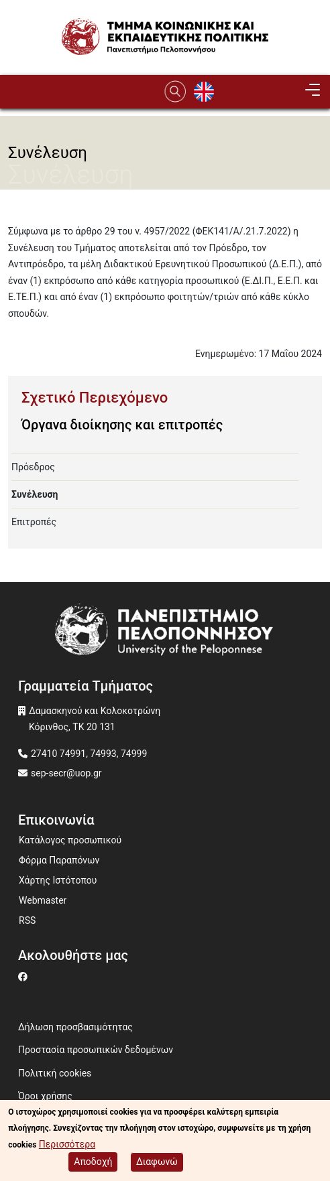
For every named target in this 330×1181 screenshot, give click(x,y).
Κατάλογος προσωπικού (70, 840)
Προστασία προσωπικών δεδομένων (95, 1049)
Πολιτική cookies (54, 1073)
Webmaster (42, 900)
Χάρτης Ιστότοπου (58, 880)
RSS (27, 920)
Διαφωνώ (157, 1161)
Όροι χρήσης (45, 1096)
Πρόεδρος (33, 467)
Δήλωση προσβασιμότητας (75, 1027)
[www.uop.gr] (165, 632)
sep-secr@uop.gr (66, 773)
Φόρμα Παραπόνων (59, 860)
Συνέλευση (34, 494)
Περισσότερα (67, 1144)
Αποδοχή (93, 1161)
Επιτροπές (33, 521)
